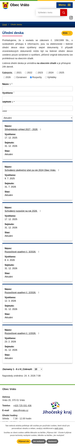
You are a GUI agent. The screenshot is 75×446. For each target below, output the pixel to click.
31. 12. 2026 (11, 146)
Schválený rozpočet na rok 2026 (23, 211)
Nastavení (52, 441)
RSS (67, 33)
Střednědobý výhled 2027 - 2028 (23, 129)
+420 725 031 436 (22, 405)
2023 (40, 72)
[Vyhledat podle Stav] (37, 118)
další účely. (59, 428)
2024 (50, 72)
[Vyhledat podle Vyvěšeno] (37, 98)
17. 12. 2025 (11, 137)
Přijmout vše (23, 441)
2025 (61, 72)
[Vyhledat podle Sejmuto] (37, 108)
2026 (8, 77)
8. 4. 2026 (10, 260)
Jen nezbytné (38, 441)
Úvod (4, 24)
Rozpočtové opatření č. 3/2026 (22, 252)
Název (6, 84)
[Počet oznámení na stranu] (38, 369)
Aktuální (9, 154)
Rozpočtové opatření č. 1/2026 (22, 333)
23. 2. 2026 (10, 341)
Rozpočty (37, 77)
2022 (29, 72)
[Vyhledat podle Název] (37, 88)
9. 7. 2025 (10, 178)
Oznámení (21, 77)
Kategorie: (7, 72)
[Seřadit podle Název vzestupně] (12, 82)
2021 (19, 72)
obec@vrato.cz (20, 410)
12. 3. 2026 (10, 301)
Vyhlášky (51, 77)
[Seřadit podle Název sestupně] (12, 83)
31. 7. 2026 (10, 187)
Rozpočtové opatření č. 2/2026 (22, 292)
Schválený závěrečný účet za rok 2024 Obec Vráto (32, 170)
